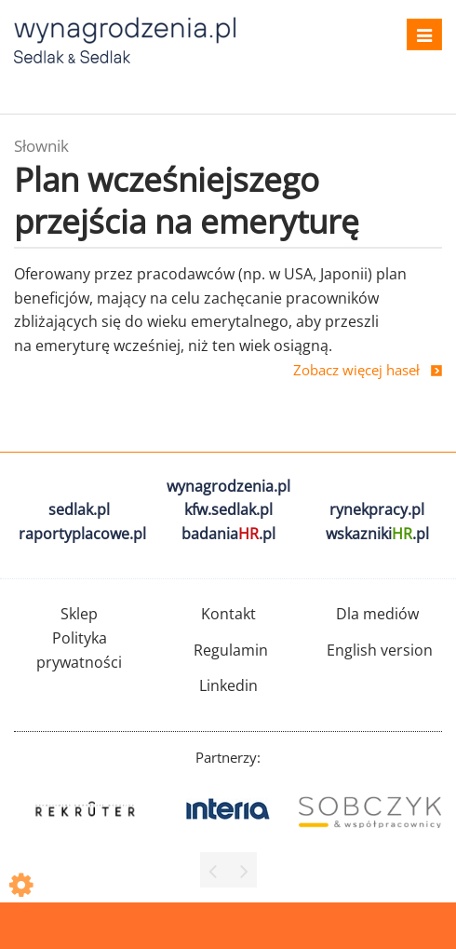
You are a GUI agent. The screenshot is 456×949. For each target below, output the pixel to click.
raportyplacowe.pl (82, 533)
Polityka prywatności (79, 650)
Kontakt (228, 613)
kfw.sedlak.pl (228, 509)
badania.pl (228, 533)
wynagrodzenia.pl (228, 486)
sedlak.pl (79, 509)
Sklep (79, 613)
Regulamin (231, 650)
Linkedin (228, 685)
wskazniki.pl (377, 533)
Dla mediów (377, 613)
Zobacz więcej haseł (356, 369)
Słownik (41, 145)
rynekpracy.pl (376, 509)
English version (380, 650)
